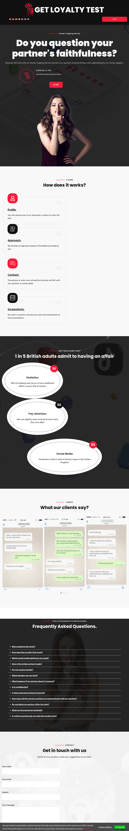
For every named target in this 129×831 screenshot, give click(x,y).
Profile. (12, 201)
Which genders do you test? (25, 566)
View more (88, 829)
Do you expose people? (22, 560)
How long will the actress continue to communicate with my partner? (44, 589)
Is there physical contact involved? (28, 583)
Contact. (13, 236)
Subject (31, 686)
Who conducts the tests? (23, 537)
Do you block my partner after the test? (30, 595)
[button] (4, 443)
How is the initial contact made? (27, 554)
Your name (31, 660)
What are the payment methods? (27, 600)
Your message (31, 706)
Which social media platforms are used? (30, 548)
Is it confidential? (20, 577)
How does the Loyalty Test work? (27, 543)
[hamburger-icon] (5, 19)
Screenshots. (78, 236)
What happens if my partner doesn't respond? (33, 572)
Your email (31, 673)
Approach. (77, 201)
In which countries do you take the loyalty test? (34, 606)
